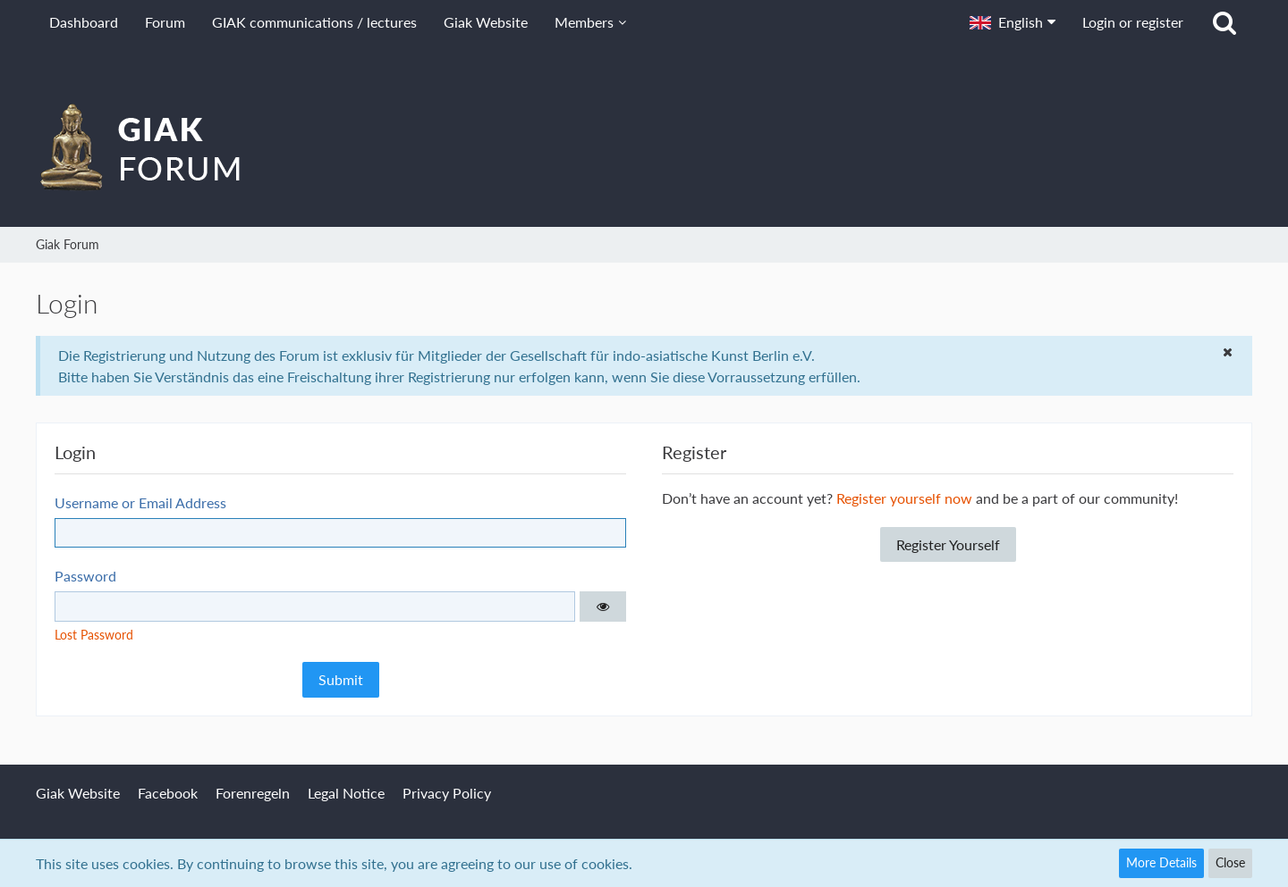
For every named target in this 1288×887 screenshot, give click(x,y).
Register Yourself (948, 544)
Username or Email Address (140, 502)
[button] (1012, 22)
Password (85, 575)
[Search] (1224, 22)
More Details (1161, 862)
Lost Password (94, 634)
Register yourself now (904, 498)
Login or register (1132, 21)
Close (1230, 862)
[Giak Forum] (644, 146)
